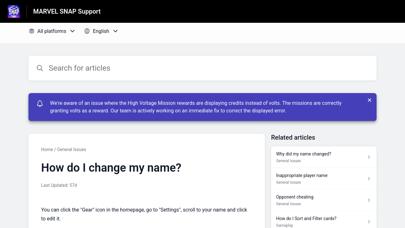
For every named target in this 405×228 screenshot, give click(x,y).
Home (47, 149)
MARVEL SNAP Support (67, 11)
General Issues (71, 149)
